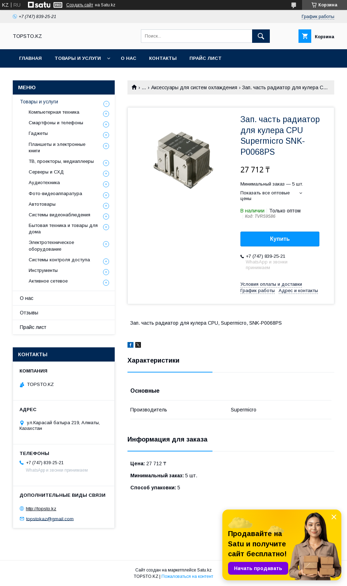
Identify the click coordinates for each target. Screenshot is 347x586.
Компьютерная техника (54, 112)
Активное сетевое (48, 281)
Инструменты (43, 270)
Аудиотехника (44, 182)
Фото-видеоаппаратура (55, 193)
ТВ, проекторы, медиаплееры (61, 161)
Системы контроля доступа (59, 259)
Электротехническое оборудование (51, 245)
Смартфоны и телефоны (56, 122)
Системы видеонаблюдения (59, 214)
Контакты (163, 58)
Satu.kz (204, 570)
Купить (280, 239)
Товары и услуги (78, 58)
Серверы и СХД (46, 172)
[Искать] (261, 36)
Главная (30, 58)
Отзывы (29, 312)
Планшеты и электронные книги (57, 147)
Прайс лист (205, 58)
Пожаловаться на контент (187, 576)
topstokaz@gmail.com (50, 518)
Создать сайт (79, 4)
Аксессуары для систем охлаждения (194, 87)
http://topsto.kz (41, 508)
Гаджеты (38, 133)
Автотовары (42, 204)
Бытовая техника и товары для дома (63, 228)
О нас (128, 58)
